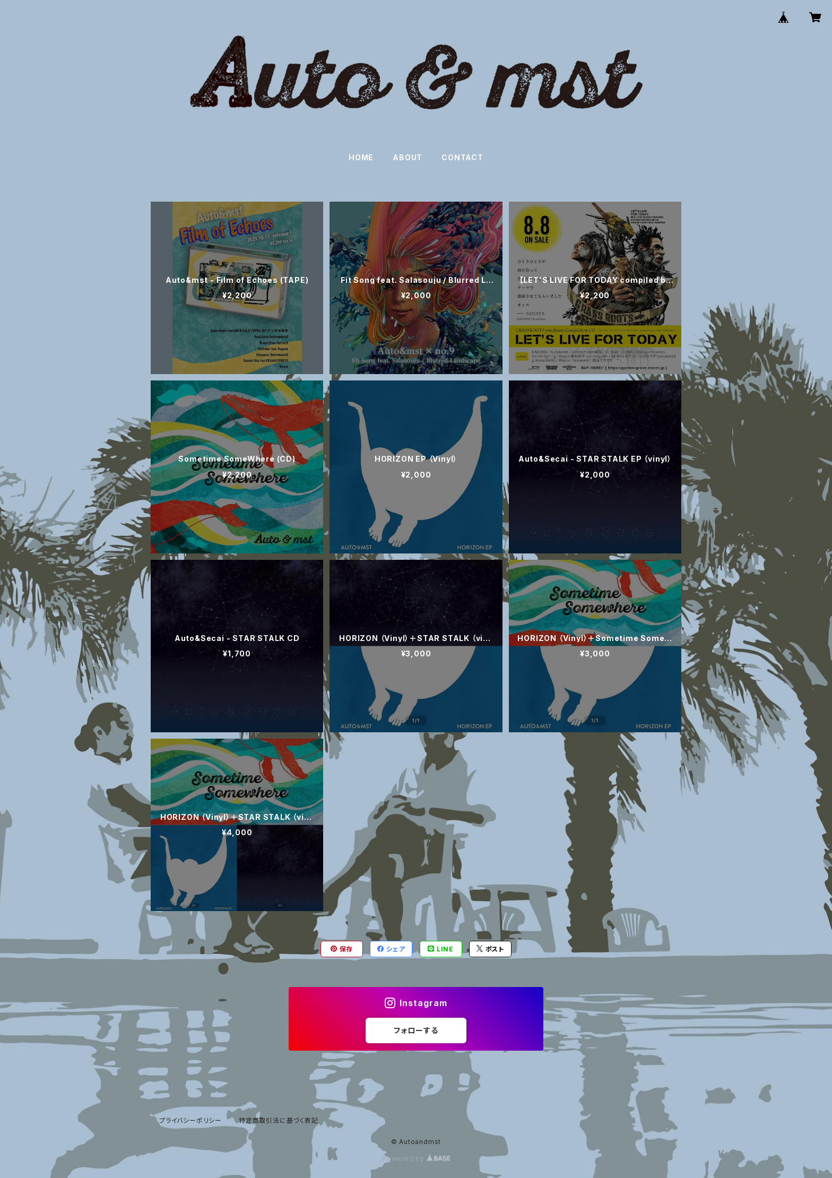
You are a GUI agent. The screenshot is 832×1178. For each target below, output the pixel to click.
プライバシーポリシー (190, 1120)
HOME (361, 157)
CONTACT (462, 157)
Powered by (416, 1159)
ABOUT (407, 157)
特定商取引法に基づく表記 (278, 1120)
